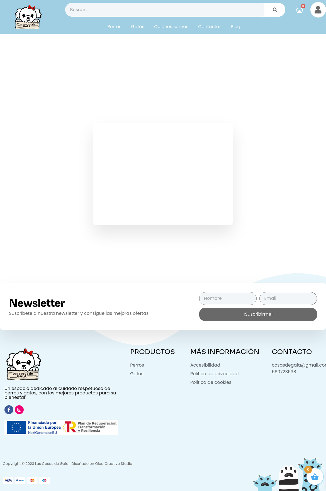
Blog (235, 26)
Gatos (137, 26)
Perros (114, 26)
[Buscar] (274, 10)
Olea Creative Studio (113, 463)
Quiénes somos (171, 26)
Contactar (209, 26)
